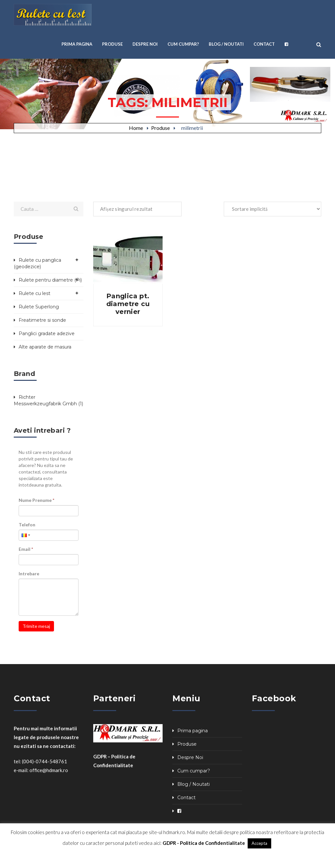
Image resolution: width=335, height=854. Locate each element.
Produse (160, 128)
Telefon (27, 524)
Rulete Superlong (39, 307)
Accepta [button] (259, 843)
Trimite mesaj (36, 626)
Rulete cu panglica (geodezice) (37, 263)
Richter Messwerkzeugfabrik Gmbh (45, 400)
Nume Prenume (36, 500)
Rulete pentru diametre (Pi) (50, 280)
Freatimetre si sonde (42, 320)
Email (26, 549)
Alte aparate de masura (45, 347)
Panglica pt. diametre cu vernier (128, 304)
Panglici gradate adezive (47, 333)
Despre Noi (190, 757)
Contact (186, 797)
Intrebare (29, 573)
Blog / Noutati (193, 784)
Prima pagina (192, 731)
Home (136, 128)
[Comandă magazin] (272, 209)
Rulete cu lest (34, 293)
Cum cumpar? (193, 771)
